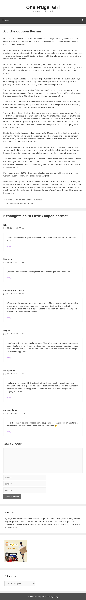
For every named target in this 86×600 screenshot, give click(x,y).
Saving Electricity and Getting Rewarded (24, 199)
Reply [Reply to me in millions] (9, 431)
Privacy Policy (52, 596)
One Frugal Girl (43, 7)
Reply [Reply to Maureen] (9, 277)
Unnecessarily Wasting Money (19, 203)
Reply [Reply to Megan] (9, 357)
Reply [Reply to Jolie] (9, 246)
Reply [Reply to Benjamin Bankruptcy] (9, 317)
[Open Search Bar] (83, 20)
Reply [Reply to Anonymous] (9, 397)
